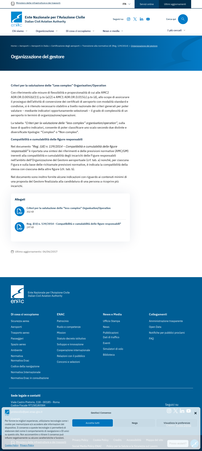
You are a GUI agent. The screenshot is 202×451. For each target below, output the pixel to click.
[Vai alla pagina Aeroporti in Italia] (40, 45)
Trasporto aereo (20, 332)
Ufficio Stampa (111, 321)
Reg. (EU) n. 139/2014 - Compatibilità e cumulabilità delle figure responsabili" (74, 223)
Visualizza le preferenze (177, 422)
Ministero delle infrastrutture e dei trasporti (38, 2)
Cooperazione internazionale (73, 350)
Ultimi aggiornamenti (175, 4)
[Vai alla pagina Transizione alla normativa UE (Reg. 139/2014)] (105, 45)
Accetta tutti (93, 422)
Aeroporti (16, 326)
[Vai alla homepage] (48, 19)
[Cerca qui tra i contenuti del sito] (177, 19)
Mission (61, 332)
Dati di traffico (111, 337)
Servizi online (147, 4)
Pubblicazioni (111, 332)
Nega (134, 422)
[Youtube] (148, 19)
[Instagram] (128, 19)
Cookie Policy (11, 445)
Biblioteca (109, 354)
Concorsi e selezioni (68, 361)
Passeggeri (17, 338)
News (106, 326)
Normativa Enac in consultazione (30, 378)
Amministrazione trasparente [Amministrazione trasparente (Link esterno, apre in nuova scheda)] (166, 321)
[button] (195, 412)
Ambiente (16, 350)
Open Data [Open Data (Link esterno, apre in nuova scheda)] (155, 326)
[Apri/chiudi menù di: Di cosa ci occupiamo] (80, 31)
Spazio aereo (18, 344)
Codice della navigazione (25, 366)
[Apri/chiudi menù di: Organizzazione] (47, 31)
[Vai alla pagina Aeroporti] (24, 45)
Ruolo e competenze (69, 326)
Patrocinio (63, 321)
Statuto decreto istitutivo (71, 338)
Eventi (106, 343)
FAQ (151, 338)
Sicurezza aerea (20, 321)
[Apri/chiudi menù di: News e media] (113, 31)
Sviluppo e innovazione (70, 344)
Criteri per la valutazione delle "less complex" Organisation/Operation (69, 208)
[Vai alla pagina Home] (14, 45)
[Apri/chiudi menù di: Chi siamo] (20, 31)
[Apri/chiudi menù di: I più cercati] (176, 30)
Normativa (17, 356)
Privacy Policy (27, 445)
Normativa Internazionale (26, 372)
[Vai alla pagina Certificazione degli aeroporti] (65, 45)
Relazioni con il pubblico (71, 356)
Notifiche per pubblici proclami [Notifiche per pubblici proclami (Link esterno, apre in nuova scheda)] (167, 332)
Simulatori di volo (113, 348)
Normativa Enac (20, 360)
